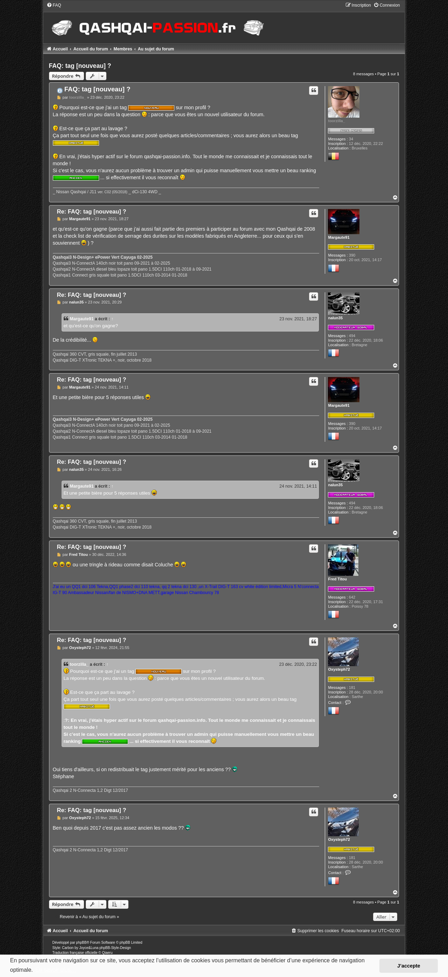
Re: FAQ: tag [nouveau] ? (91, 211)
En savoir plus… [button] (55, 970)
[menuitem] (54, 5)
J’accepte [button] (408, 966)
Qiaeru (107, 953)
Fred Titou (337, 579)
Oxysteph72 (339, 669)
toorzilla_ (336, 121)
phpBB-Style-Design (115, 948)
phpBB (81, 942)
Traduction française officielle (75, 953)
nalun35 (335, 318)
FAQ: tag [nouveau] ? (80, 65)
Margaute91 (338, 237)
